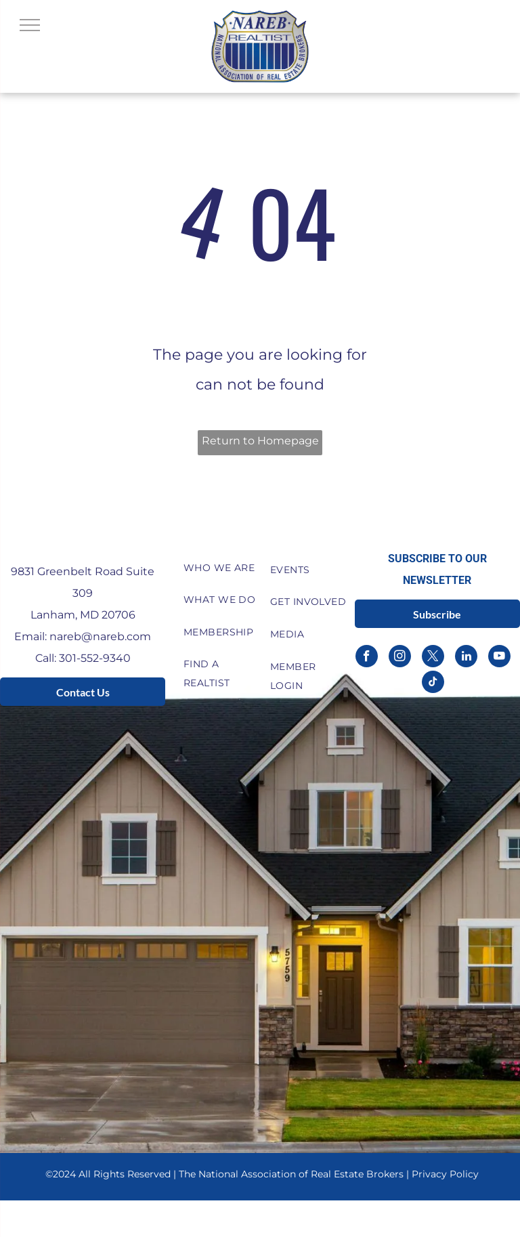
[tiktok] (433, 683)
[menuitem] (222, 567)
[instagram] (400, 658)
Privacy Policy (445, 1174)
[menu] (29, 25)
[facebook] (366, 658)
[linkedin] (466, 658)
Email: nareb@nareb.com (82, 636)
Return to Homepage (260, 440)
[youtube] (499, 658)
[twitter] (433, 658)
